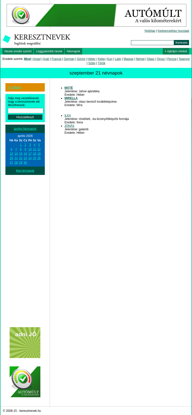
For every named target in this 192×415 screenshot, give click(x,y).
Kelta (101, 59)
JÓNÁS (69, 126)
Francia (56, 59)
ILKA (67, 115)
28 (16, 162)
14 (16, 153)
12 (39, 149)
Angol (37, 59)
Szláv (91, 63)
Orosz (161, 59)
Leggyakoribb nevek (49, 51)
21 (16, 158)
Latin (118, 59)
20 (11, 158)
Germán (69, 59)
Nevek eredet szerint (18, 51)
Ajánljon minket (176, 51)
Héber (92, 59)
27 (11, 162)
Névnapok (73, 51)
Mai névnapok (25, 170)
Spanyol (184, 59)
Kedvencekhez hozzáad (173, 31)
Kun (109, 59)
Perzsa (171, 59)
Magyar (128, 59)
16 (25, 153)
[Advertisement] (25, 249)
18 (34, 153)
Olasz (151, 59)
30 (25, 162)
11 (34, 149)
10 (30, 149)
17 (30, 153)
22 (20, 158)
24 (30, 158)
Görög (81, 59)
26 (39, 158)
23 (25, 158)
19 (39, 153)
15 (20, 153)
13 (11, 153)
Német (140, 59)
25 (34, 158)
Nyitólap (149, 31)
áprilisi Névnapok (25, 129)
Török (101, 63)
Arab (46, 59)
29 (20, 162)
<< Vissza (14, 87)
